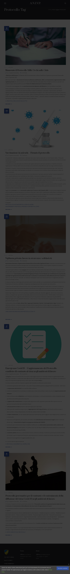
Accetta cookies (62, 568)
